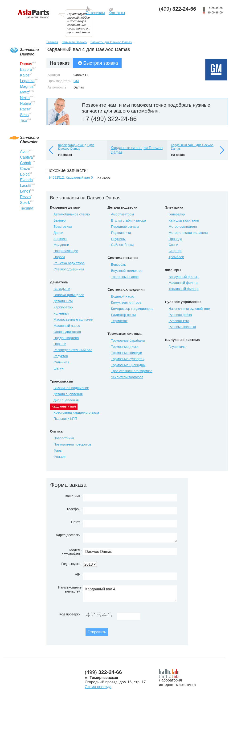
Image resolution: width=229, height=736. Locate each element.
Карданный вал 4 (130, 593)
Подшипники (121, 233)
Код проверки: (70, 614)
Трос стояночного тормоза (131, 371)
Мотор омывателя (182, 226)
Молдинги (61, 245)
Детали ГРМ (63, 301)
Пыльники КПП (65, 419)
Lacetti (25, 186)
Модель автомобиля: (72, 552)
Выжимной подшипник (71, 388)
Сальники (61, 362)
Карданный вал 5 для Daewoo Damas (192, 147)
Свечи (173, 245)
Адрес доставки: (69, 535)
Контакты (117, 13)
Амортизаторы (122, 214)
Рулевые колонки (182, 327)
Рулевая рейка (180, 315)
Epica (24, 174)
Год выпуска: (71, 564)
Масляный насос (66, 326)
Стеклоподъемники (68, 269)
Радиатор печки (123, 315)
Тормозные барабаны (128, 340)
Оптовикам (95, 13)
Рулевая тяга (178, 321)
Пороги (59, 257)
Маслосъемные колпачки (73, 319)
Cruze (25, 169)
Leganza (27, 81)
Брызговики (62, 226)
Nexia (25, 98)
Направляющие (65, 251)
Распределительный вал (72, 350)
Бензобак (118, 264)
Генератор (176, 214)
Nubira (25, 103)
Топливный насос (124, 277)
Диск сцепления (66, 400)
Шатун (58, 368)
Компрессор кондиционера (132, 309)
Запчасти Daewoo (74, 42)
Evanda (26, 180)
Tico (23, 120)
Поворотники (63, 438)
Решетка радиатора (69, 263)
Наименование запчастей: (70, 589)
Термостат (119, 321)
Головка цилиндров (68, 295)
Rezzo (25, 197)
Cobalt (25, 163)
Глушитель (176, 347)
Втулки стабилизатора (128, 220)
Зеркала (60, 239)
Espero (26, 69)
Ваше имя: (73, 496)
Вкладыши (61, 289)
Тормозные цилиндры (128, 365)
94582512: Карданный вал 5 (71, 177)
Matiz (24, 92)
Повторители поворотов (72, 444)
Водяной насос (123, 296)
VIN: (78, 574)
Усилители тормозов (127, 377)
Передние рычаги (125, 226)
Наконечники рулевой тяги (189, 309)
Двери (58, 233)
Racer (25, 109)
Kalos (24, 75)
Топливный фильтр (183, 289)
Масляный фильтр (182, 283)
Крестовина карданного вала (76, 412)
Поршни (59, 344)
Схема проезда (98, 687)
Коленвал (61, 313)
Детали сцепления (67, 394)
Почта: (76, 522)
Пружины (118, 239)
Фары (57, 450)
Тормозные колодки (126, 353)
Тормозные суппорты (127, 359)
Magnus (26, 86)
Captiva (26, 157)
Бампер (59, 220)
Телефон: (74, 509)
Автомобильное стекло (71, 214)
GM (76, 81)
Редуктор (60, 356)
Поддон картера (66, 338)
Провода (175, 239)
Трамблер (176, 257)
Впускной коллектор (127, 271)
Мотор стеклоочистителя (188, 233)
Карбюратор (63, 307)
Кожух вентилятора (126, 302)
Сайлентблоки (122, 245)
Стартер (174, 251)
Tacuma (26, 208)
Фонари (59, 456)
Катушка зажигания (183, 220)
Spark (25, 203)
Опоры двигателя (67, 332)
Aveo (24, 152)
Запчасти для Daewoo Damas (111, 42)
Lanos (25, 191)
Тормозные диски (124, 347)
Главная (52, 42)
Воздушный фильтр (183, 277)
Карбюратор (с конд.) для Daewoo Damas (76, 147)
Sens (24, 115)
